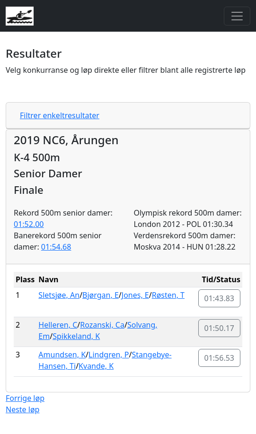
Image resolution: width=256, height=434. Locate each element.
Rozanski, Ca (102, 325)
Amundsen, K (62, 354)
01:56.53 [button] (219, 358)
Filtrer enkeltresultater (59, 115)
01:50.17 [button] (219, 328)
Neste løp (22, 409)
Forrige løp (25, 398)
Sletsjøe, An (58, 295)
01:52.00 (29, 224)
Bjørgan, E (100, 295)
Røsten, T (168, 295)
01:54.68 (56, 247)
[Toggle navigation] (237, 16)
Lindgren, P (108, 354)
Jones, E (135, 295)
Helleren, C (57, 325)
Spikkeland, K (76, 336)
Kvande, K (96, 366)
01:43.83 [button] (219, 298)
